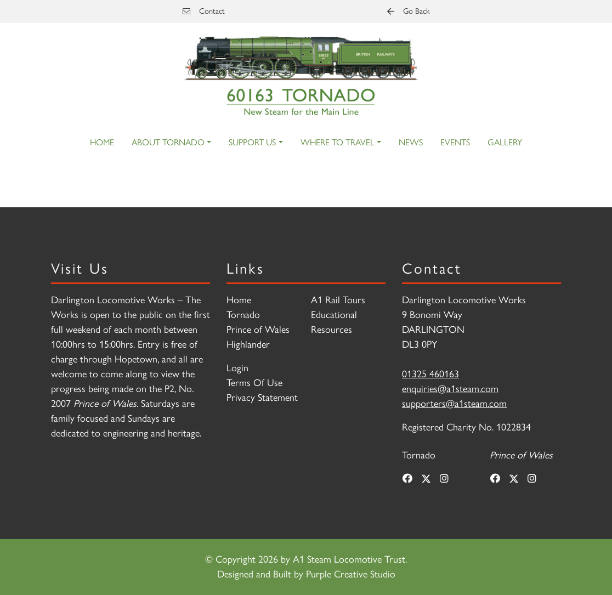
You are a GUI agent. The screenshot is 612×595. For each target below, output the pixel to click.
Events (455, 142)
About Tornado (168, 142)
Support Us (252, 142)
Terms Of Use (254, 383)
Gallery (505, 142)
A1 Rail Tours (338, 300)
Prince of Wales (258, 330)
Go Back (408, 11)
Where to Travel (338, 142)
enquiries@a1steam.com (450, 389)
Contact (204, 11)
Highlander (248, 344)
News (411, 142)
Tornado (243, 315)
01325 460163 (430, 374)
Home (102, 142)
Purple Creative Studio (350, 574)
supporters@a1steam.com (454, 404)
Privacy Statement (262, 398)
